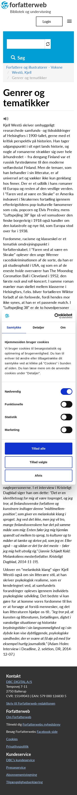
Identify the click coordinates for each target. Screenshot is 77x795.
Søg (18, 58)
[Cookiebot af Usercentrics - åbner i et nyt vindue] (54, 316)
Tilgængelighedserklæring (24, 782)
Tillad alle (38, 448)
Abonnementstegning (21, 774)
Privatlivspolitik (17, 746)
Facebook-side (47, 731)
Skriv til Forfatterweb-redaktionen (30, 703)
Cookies (12, 739)
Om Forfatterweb (18, 717)
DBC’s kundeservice (20, 760)
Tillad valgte (38, 462)
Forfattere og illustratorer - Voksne (34, 67)
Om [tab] (63, 327)
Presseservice (16, 767)
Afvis (38, 475)
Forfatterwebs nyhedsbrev (41, 724)
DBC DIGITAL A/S (19, 682)
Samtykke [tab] (14, 327)
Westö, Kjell (21, 72)
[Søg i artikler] (26, 44)
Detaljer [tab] (38, 327)
